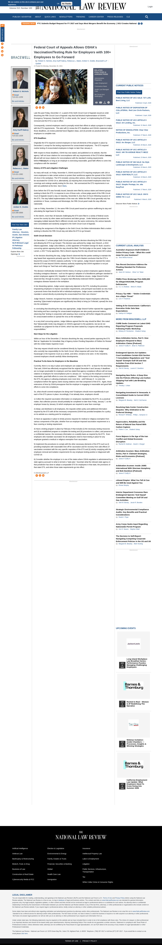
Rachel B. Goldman (125, 444)
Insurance (86, 848)
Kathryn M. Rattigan (125, 313)
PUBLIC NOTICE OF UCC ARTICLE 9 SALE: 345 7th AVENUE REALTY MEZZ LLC (132, 152)
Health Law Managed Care (102, 90)
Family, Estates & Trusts (56, 859)
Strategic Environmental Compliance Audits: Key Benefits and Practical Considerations (132, 512)
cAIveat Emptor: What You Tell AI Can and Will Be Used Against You (133, 481)
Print (97, 102)
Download (105, 102)
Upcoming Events (126, 628)
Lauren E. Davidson (137, 368)
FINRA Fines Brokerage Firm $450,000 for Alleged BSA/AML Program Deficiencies (133, 281)
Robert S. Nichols (21, 91)
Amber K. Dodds (20, 207)
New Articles (2, 34)
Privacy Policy (120, 898)
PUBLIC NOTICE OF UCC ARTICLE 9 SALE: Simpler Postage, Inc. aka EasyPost (131, 184)
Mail (101, 102)
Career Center (96, 17)
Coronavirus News (101, 86)
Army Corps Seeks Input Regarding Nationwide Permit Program (132, 525)
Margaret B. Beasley (125, 400)
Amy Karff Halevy (21, 130)
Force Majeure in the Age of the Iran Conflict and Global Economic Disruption (132, 439)
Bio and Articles (18, 101)
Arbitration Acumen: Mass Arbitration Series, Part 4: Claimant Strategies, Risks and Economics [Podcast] (132, 453)
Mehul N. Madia (136, 287)
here (65, 186)
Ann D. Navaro (124, 529)
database (61, 900)
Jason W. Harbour (125, 272)
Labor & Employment (91, 859)
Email (16, 95)
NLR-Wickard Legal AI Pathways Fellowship (20, 245)
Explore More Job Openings (17, 253)
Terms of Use (107, 898)
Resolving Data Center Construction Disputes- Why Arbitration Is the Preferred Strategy (132, 409)
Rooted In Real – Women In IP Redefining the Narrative (138, 704)
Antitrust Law (17, 854)
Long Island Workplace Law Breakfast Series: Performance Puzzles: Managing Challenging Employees (137, 663)
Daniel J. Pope (123, 517)
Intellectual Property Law (92, 854)
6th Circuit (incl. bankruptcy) (100, 95)
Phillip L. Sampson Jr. (140, 415)
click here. (24, 933)
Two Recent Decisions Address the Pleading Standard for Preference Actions (131, 267)
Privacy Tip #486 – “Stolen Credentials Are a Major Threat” (133, 295)
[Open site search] (146, 16)
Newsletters (65, 17)
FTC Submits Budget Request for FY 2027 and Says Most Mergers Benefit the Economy (94, 23)
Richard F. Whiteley (125, 415)
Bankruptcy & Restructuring (23, 859)
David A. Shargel (139, 444)
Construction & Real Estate (22, 874)
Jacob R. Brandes (136, 502)
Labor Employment (101, 83)
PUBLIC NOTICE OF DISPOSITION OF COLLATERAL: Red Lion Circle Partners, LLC (133, 110)
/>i (109, 102)
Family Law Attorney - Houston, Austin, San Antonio (20, 232)
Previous (138, 23)
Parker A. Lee (123, 429)
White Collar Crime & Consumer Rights (98, 882)
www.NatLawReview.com (110, 900)
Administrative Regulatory (99, 79)
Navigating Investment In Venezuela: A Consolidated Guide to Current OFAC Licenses (133, 395)
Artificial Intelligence (20, 848)
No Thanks (66, 4)
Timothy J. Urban (124, 385)
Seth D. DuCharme (140, 400)
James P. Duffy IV (124, 346)
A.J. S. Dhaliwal (124, 287)
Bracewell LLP (101, 61)
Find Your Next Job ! (20, 225)
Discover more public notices (126, 204)
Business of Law (18, 869)
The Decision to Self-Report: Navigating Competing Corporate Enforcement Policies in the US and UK (133, 538)
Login (150, 7)
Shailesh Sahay (140, 331)
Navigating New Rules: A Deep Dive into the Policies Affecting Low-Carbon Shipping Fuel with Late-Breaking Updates (133, 379)
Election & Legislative (55, 848)
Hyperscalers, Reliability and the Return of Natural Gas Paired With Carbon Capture (131, 424)
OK (58, 4)
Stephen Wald (134, 529)
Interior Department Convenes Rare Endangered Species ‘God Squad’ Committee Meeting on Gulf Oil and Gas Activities (132, 496)
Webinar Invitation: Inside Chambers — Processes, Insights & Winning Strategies (136, 743)
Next (142, 23)
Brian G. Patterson (138, 346)
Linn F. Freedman (124, 299)
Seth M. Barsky (124, 368)
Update (38, 64)
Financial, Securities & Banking (59, 864)
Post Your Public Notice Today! (129, 92)
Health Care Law (53, 874)
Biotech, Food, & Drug (21, 864)
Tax (84, 877)
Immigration (52, 879)
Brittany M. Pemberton (126, 331)
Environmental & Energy (56, 854)
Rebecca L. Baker (21, 168)
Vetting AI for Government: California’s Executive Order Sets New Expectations (133, 308)
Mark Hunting (138, 544)
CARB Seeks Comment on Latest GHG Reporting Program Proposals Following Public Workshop (133, 326)
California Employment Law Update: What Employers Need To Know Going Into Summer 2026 (137, 784)
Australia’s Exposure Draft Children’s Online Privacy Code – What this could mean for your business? (133, 252)
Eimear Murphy (124, 485)
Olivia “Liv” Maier (138, 272)
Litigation (86, 864)
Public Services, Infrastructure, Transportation (94, 870)
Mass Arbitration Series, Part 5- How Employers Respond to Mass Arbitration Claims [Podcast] (132, 340)
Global (49, 869)
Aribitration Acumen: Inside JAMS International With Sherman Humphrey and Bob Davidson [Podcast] (133, 468)
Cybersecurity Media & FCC (23, 879)
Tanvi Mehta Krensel (125, 257)
